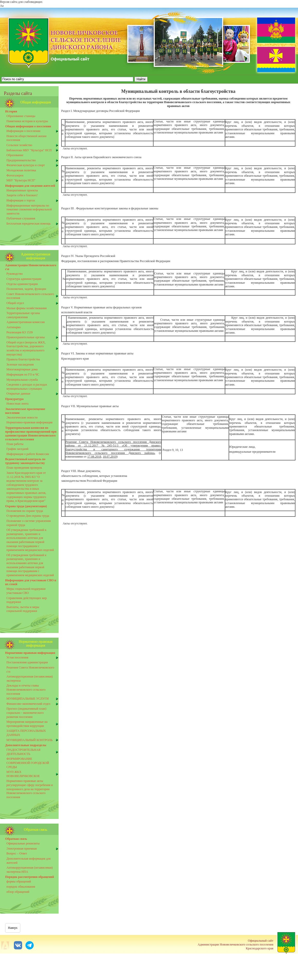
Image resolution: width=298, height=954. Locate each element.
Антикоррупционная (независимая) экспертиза (29, 678)
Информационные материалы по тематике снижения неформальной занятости (29, 209)
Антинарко (13, 327)
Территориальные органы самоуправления (23, 315)
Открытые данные (18, 393)
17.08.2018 (94, 456)
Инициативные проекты (22, 190)
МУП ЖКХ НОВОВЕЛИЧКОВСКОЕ (23, 774)
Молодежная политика (21, 170)
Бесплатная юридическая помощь (28, 223)
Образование (14, 155)
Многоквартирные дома (22, 369)
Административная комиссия (25, 322)
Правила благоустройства (23, 359)
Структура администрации (23, 279)
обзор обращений (17, 892)
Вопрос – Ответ (16, 853)
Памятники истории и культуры (27, 121)
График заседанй (17, 449)
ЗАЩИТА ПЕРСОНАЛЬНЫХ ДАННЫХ (26, 733)
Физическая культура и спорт (25, 165)
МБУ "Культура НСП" (20, 180)
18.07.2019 (109, 456)
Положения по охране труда (24, 511)
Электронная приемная (21, 848)
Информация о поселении (23, 131)
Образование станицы (20, 116)
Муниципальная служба (22, 379)
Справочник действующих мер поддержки (26, 600)
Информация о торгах (20, 200)
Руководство (14, 273)
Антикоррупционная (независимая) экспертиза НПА (29, 869)
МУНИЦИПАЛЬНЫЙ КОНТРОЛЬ (29, 740)
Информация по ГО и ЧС (22, 374)
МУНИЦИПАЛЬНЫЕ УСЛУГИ (27, 698)
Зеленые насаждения (20, 364)
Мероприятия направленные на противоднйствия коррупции (27, 724)
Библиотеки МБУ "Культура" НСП (29, 150)
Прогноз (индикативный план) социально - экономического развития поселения (26, 712)
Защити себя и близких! (22, 195)
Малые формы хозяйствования (26, 308)
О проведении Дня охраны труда (27, 516)
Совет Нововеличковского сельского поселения (30, 296)
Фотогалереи (14, 175)
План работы (14, 444)
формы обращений (18, 881)
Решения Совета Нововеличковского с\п (30, 669)
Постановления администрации (27, 662)
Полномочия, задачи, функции (26, 289)
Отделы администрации (22, 284)
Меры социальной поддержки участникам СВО (26, 591)
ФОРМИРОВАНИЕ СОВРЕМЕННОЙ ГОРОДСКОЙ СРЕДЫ (27, 763)
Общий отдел (15, 303)
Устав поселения (17, 657)
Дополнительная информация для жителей (28, 860)
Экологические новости (22, 417)
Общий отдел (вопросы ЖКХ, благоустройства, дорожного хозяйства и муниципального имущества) (26, 348)
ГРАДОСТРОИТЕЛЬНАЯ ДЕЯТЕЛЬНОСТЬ (23, 752)
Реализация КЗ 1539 (19, 332)
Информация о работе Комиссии (27, 454)
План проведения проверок (24, 467)
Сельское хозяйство (19, 145)
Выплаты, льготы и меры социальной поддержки (22, 609)
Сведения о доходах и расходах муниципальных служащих (26, 386)
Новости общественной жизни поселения (26, 138)
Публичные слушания (20, 218)
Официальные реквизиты (23, 843)
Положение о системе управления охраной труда (28, 523)
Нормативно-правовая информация (29, 422)
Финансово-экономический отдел (28, 704)
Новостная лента (17, 403)
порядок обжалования (20, 886)
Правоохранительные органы (25, 337)
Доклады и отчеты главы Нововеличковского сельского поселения (26, 689)
